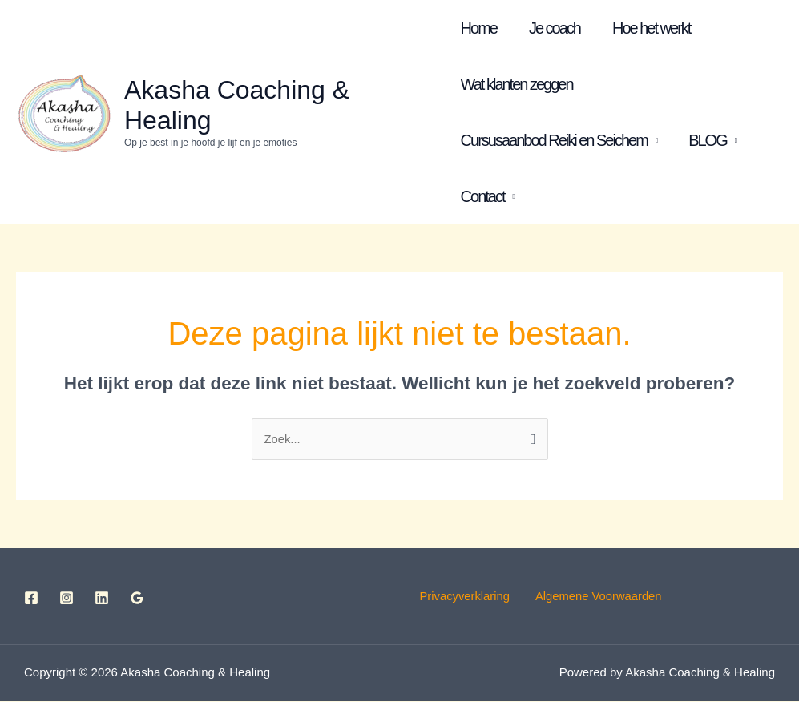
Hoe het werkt (651, 28)
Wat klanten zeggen (517, 84)
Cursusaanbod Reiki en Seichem (554, 140)
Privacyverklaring (477, 596)
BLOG (707, 140)
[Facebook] (31, 598)
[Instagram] (66, 598)
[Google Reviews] (137, 598)
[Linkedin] (102, 598)
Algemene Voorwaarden (600, 596)
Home (479, 28)
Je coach (554, 28)
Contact (483, 196)
